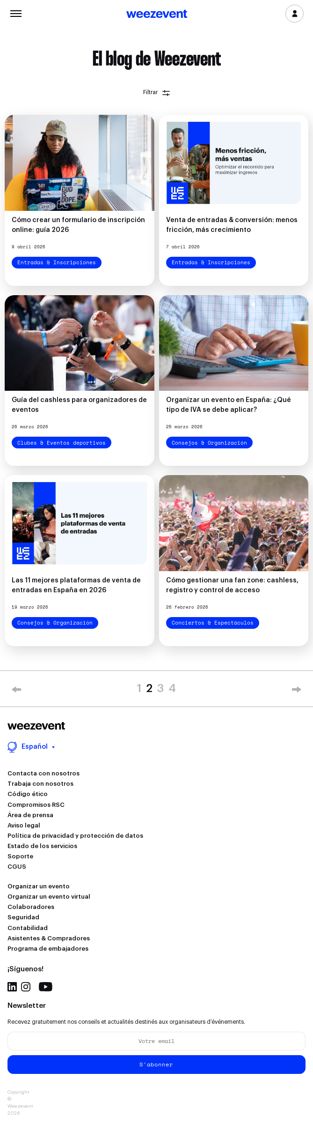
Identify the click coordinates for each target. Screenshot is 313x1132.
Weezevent (156, 14)
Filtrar (156, 92)
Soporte (20, 856)
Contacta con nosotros (43, 773)
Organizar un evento (38, 886)
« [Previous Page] (16, 691)
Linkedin (12, 986)
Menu (16, 12)
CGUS (16, 867)
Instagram (25, 986)
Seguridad (23, 917)
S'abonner (156, 1064)
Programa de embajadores (47, 949)
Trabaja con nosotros (40, 784)
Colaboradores (30, 907)
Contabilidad (27, 928)
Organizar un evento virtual (48, 897)
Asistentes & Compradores (48, 938)
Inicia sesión (294, 13)
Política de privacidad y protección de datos (75, 836)
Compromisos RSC (36, 805)
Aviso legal (23, 825)
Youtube (45, 986)
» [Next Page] (296, 691)
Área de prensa (30, 815)
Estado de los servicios (42, 846)
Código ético (27, 794)
